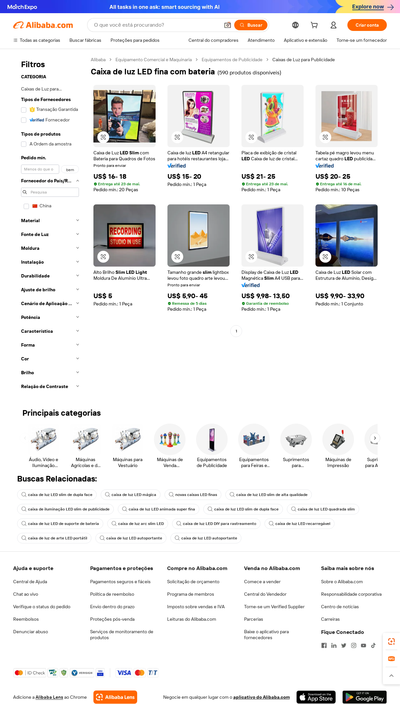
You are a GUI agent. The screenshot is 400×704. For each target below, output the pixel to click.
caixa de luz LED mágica (130, 494)
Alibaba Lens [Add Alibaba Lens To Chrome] (49, 697)
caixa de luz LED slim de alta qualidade (269, 494)
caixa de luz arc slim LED (138, 523)
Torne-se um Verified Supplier (274, 606)
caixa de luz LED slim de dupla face (56, 494)
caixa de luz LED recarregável (299, 523)
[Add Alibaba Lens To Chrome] (115, 697)
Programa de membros (190, 594)
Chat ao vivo (25, 594)
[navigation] (50, 225)
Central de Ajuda (30, 581)
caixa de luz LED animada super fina (158, 509)
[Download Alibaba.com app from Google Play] (364, 697)
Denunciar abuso (30, 631)
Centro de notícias (340, 606)
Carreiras (330, 619)
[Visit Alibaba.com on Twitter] (344, 645)
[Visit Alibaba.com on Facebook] (324, 645)
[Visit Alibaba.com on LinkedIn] (334, 645)
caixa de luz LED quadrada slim (323, 509)
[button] (228, 25)
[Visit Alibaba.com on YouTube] (363, 645)
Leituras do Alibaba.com (191, 619)
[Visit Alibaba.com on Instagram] (354, 645)
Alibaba (98, 59)
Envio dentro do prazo (112, 606)
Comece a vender (262, 581)
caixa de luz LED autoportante (131, 538)
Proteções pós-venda (112, 619)
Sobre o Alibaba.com (342, 581)
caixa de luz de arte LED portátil (54, 538)
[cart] (315, 26)
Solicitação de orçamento (193, 581)
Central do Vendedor (265, 594)
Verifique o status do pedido (41, 606)
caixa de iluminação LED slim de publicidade (65, 509)
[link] (391, 641)
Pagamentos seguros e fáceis (120, 581)
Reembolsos (26, 619)
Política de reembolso (112, 594)
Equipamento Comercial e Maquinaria (153, 59)
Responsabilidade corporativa (351, 594)
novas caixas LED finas (193, 494)
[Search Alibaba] (156, 25)
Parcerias (253, 619)
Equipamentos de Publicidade (232, 59)
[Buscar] (250, 25)
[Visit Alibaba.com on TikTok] (373, 645)
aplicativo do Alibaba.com (261, 697)
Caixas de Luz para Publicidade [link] (303, 59)
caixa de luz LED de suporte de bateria (60, 523)
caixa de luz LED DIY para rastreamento (216, 523)
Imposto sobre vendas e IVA (196, 606)
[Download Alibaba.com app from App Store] (316, 697)
